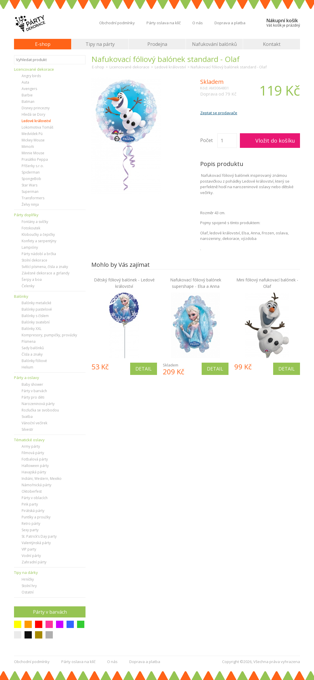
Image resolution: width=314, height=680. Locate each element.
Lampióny (30, 247)
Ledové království (36, 120)
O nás (197, 22)
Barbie (27, 95)
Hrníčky (28, 579)
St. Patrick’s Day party (39, 536)
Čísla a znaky (32, 354)
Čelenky (28, 285)
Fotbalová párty (35, 459)
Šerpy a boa (32, 279)
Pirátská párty (33, 510)
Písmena (29, 341)
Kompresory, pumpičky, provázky (49, 335)
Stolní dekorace (34, 260)
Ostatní (28, 592)
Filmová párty (33, 452)
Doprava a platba (229, 22)
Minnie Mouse (33, 152)
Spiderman (31, 172)
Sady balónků (33, 347)
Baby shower (32, 384)
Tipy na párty (100, 44)
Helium (27, 367)
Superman (30, 191)
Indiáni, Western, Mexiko (42, 478)
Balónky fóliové (34, 360)
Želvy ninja (30, 204)
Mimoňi (28, 146)
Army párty (31, 446)
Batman (28, 101)
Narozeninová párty (38, 403)
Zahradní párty (34, 562)
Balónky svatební (36, 322)
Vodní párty (31, 555)
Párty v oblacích (35, 497)
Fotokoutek (31, 228)
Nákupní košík (283, 22)
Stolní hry (29, 585)
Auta (25, 82)
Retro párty (31, 523)
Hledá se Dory (33, 114)
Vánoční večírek (34, 423)
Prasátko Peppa (35, 159)
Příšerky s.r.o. (33, 165)
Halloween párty (35, 465)
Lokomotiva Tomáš (37, 127)
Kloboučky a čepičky (38, 234)
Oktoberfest (32, 491)
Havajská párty (34, 472)
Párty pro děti (33, 397)
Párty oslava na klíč (163, 22)
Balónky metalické (36, 302)
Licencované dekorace (129, 67)
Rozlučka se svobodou (40, 410)
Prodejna (157, 44)
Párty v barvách (34, 390)
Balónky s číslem (35, 315)
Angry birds (31, 75)
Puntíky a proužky (36, 517)
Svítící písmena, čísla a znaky (45, 266)
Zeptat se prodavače (218, 112)
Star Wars (29, 185)
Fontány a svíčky (35, 221)
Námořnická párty (36, 484)
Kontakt (271, 44)
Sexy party (30, 529)
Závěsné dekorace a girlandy (45, 273)
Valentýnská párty (36, 542)
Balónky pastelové (37, 309)
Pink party (30, 504)
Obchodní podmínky (117, 22)
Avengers (29, 88)
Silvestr (27, 429)
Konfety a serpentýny (39, 240)
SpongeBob (31, 178)
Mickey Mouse (33, 140)
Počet (206, 140)
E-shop (42, 44)
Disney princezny (36, 107)
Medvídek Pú (32, 133)
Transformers (33, 197)
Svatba (27, 416)
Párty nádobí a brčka (39, 253)
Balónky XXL (31, 328)
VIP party (29, 549)
